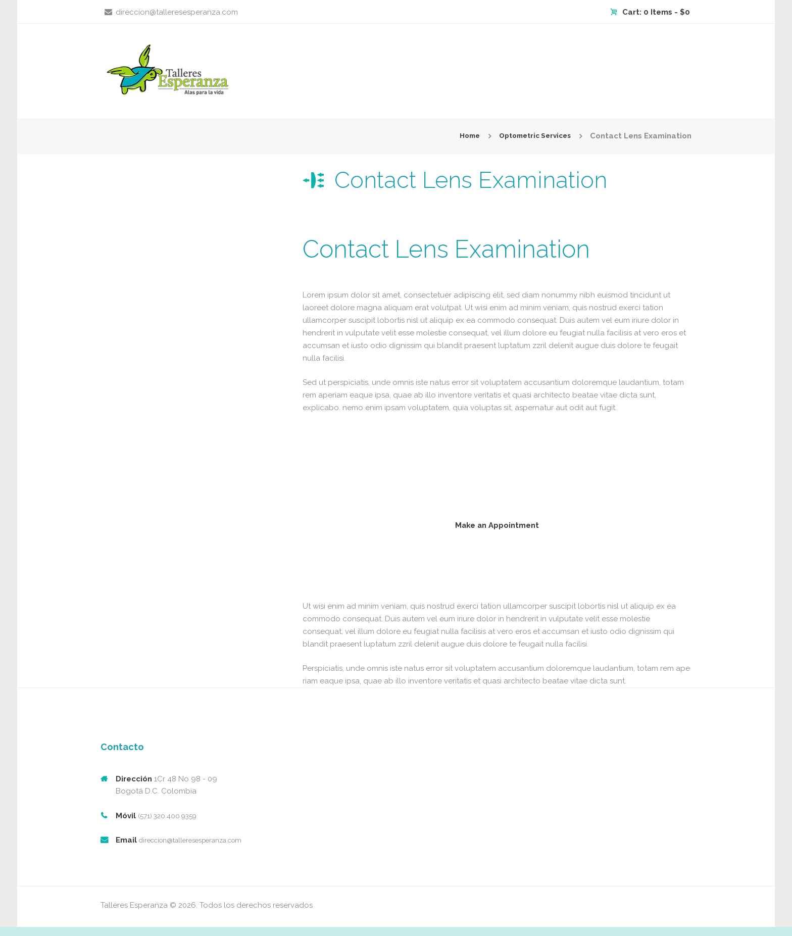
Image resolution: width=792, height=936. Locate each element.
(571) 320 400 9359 (171, 824)
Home (460, 135)
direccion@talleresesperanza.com (177, 12)
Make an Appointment (497, 527)
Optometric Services (531, 135)
